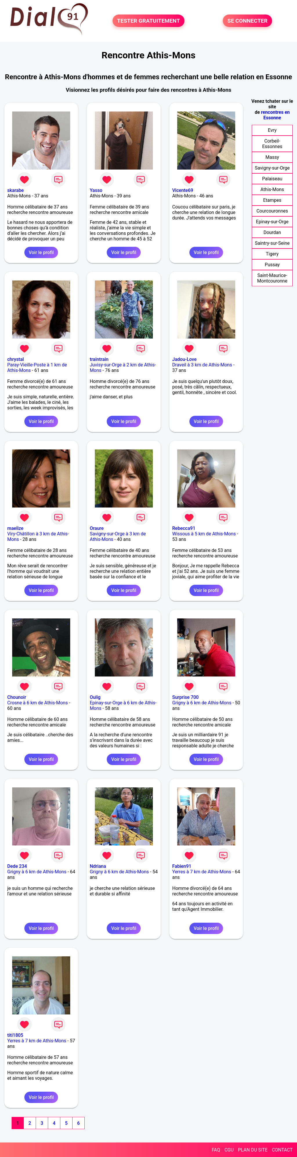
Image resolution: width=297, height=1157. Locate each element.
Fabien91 (181, 866)
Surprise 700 (185, 697)
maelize (15, 528)
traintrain (99, 359)
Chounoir (16, 697)
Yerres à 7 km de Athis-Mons (201, 872)
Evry (272, 130)
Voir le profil (41, 252)
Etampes (272, 200)
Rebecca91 (183, 528)
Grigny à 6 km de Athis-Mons (201, 703)
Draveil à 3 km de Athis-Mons (202, 365)
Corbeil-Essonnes (272, 143)
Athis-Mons (272, 189)
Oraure (97, 528)
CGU (229, 1150)
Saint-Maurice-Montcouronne (272, 278)
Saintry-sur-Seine (272, 243)
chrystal (15, 359)
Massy (272, 157)
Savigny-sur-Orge (272, 168)
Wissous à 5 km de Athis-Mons (204, 534)
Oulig (95, 697)
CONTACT (282, 1150)
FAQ (216, 1150)
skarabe (15, 190)
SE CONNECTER (247, 20)
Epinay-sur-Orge (272, 221)
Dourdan (272, 232)
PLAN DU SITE (253, 1150)
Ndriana (98, 866)
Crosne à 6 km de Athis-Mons (37, 703)
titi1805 (15, 1035)
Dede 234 (17, 866)
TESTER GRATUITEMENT (148, 20)
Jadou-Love (184, 359)
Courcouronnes (272, 211)
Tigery (272, 254)
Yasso (96, 190)
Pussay (272, 264)
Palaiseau (272, 178)
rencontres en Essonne (275, 114)
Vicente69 (182, 190)
